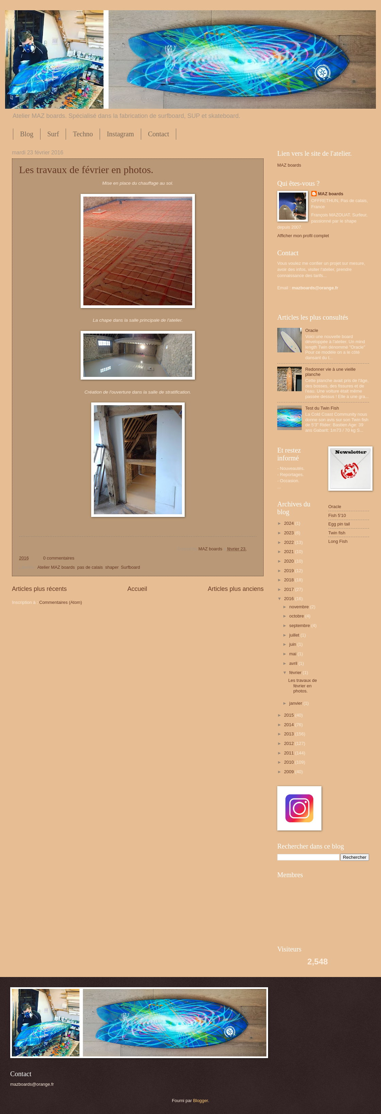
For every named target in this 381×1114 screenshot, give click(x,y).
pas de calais (90, 567)
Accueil (137, 588)
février (295, 672)
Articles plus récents (39, 588)
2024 (289, 523)
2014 (289, 724)
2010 (289, 762)
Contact (158, 134)
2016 (289, 598)
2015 (289, 715)
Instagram (120, 134)
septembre (300, 625)
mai (293, 653)
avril (293, 663)
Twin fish (336, 532)
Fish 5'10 (337, 515)
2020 (289, 561)
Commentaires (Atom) (60, 602)
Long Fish (338, 541)
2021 (289, 551)
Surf (53, 134)
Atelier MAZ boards (56, 567)
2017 (289, 589)
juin (293, 644)
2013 (289, 733)
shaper (111, 567)
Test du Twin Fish (322, 408)
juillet (294, 635)
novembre (299, 606)
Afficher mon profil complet (303, 235)
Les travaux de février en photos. (86, 169)
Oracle (311, 330)
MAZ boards (210, 548)
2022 (289, 542)
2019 (289, 570)
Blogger (200, 1100)
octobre (297, 616)
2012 (289, 743)
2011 (289, 753)
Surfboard (130, 567)
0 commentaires (58, 558)
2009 (289, 771)
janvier (296, 703)
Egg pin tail (339, 524)
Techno (83, 134)
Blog (26, 134)
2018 (289, 579)
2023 (289, 532)
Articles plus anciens (236, 588)
